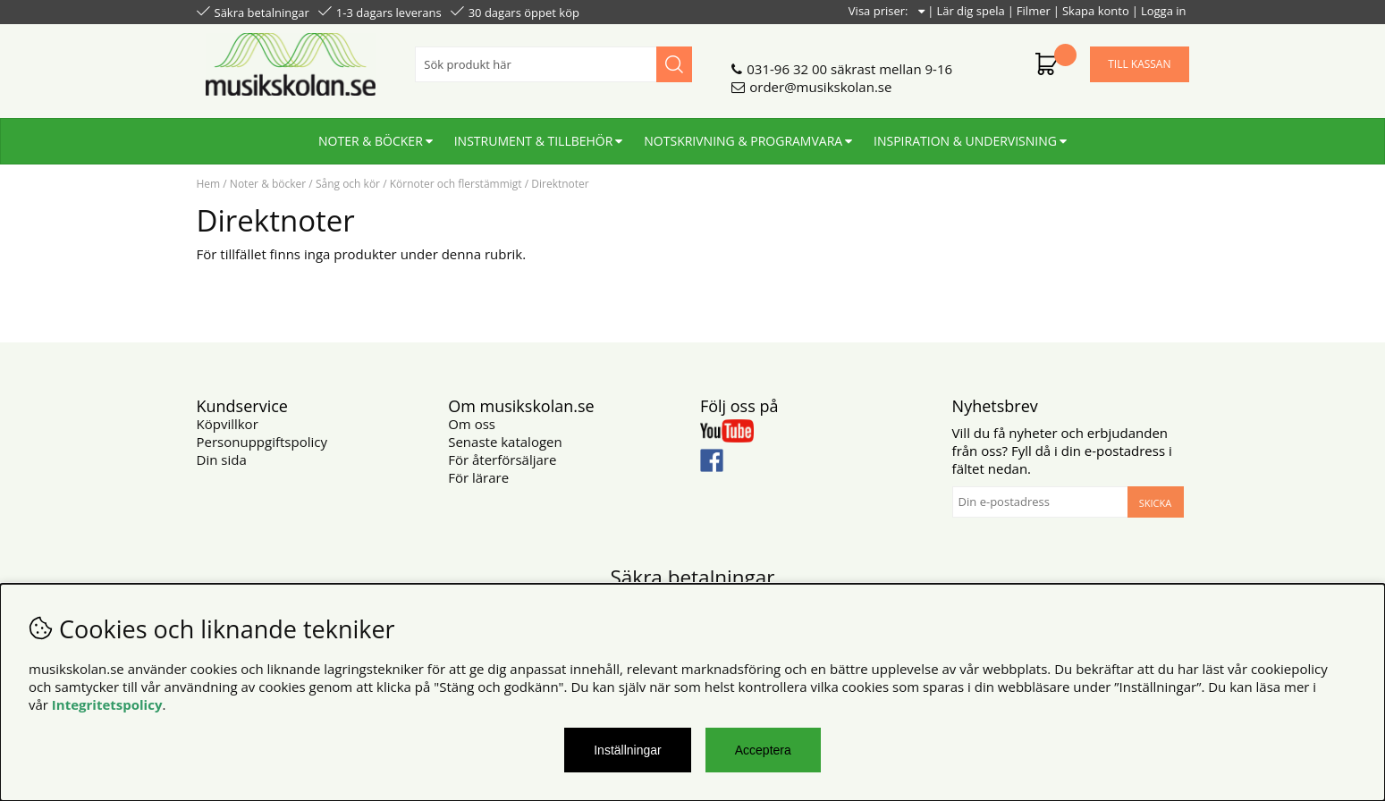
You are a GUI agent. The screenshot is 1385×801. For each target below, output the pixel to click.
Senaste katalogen (505, 442)
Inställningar (628, 750)
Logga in (1164, 11)
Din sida (222, 459)
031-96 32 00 (787, 69)
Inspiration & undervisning (965, 140)
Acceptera (763, 750)
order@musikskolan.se (820, 87)
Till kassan (1139, 64)
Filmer (1034, 11)
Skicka (1155, 503)
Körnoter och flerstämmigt (456, 183)
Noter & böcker (370, 140)
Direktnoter (559, 183)
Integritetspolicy (107, 704)
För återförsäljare (502, 459)
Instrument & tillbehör (533, 140)
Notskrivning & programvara (743, 140)
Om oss (471, 424)
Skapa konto (1095, 11)
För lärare (478, 477)
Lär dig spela (970, 11)
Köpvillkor (227, 424)
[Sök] (553, 64)
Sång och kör (348, 183)
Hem (209, 183)
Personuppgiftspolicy (262, 442)
